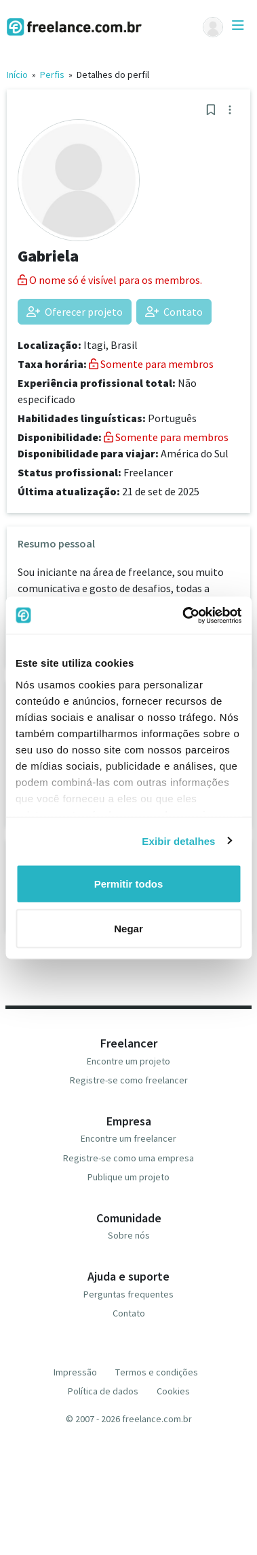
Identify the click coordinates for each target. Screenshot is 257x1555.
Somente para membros (151, 364)
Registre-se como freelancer (129, 1080)
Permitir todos (128, 884)
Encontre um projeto (128, 1061)
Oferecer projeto (74, 311)
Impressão (75, 1372)
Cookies (173, 1391)
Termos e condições (156, 1372)
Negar (128, 928)
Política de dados (103, 1391)
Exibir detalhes (178, 840)
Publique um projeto (128, 1177)
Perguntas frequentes (128, 1294)
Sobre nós (129, 1235)
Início (17, 74)
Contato (174, 311)
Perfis (52, 74)
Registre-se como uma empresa (128, 1158)
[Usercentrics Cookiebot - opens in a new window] (183, 615)
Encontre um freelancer (128, 1138)
